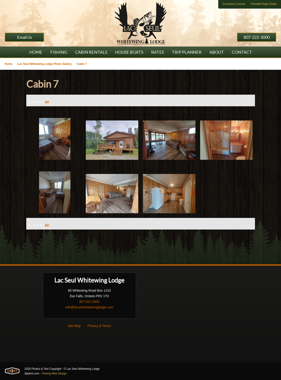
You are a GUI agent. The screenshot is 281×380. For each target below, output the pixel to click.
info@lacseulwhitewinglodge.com (89, 307)
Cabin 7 (82, 64)
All (47, 102)
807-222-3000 (257, 37)
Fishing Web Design (54, 373)
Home (8, 64)
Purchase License (234, 4)
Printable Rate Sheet (263, 4)
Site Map (74, 326)
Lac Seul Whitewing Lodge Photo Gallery (44, 64)
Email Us (24, 37)
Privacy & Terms (99, 326)
